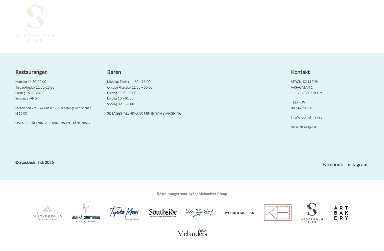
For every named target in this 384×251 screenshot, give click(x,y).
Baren (269, 24)
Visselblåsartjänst (303, 127)
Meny (254, 24)
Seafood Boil (231, 24)
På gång (306, 24)
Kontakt (327, 24)
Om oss (287, 24)
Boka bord (205, 24)
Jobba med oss (353, 24)
